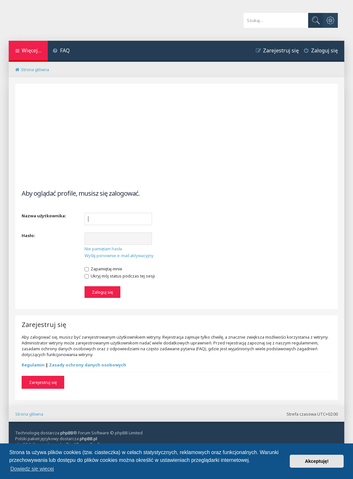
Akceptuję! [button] (317, 461)
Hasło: (28, 235)
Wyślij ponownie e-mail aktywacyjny (119, 255)
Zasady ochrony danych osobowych (87, 365)
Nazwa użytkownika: (44, 216)
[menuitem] (61, 51)
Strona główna (29, 414)
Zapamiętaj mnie (103, 269)
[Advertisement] (176, 142)
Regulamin (33, 365)
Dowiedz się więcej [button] (32, 469)
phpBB (66, 433)
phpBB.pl (88, 438)
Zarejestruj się (43, 382)
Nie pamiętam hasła (103, 249)
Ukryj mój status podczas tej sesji (120, 276)
